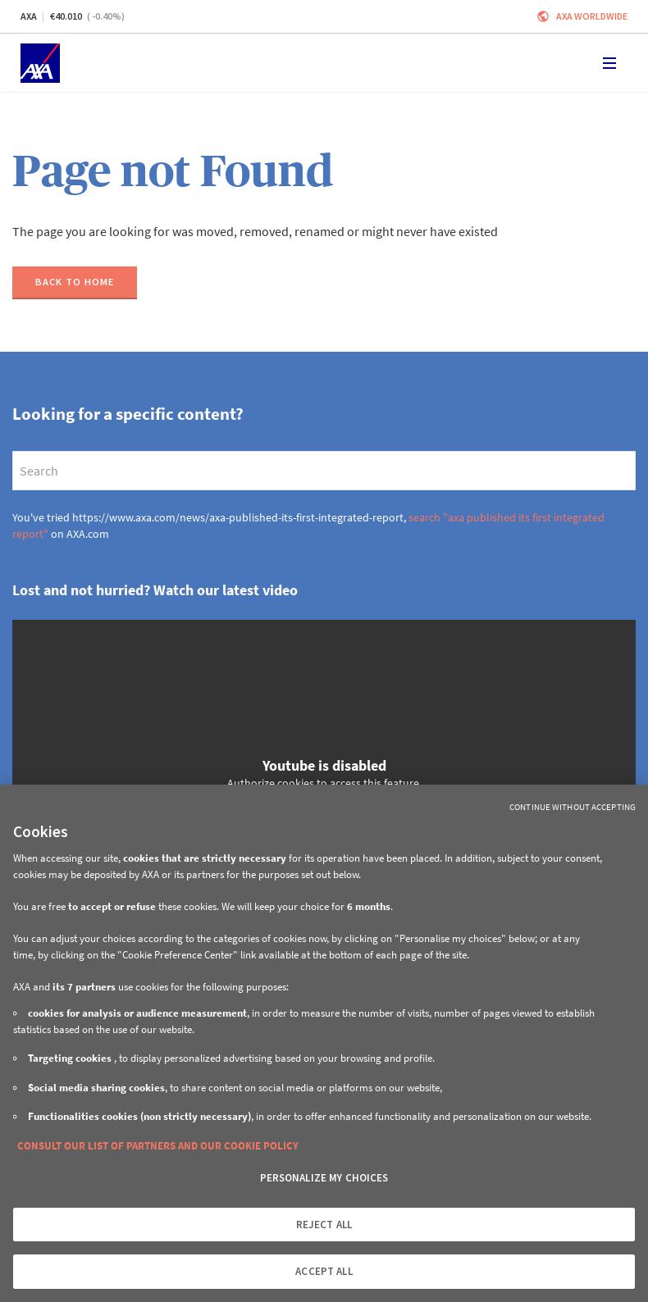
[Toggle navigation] (609, 63)
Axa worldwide (591, 16)
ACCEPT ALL (323, 1271)
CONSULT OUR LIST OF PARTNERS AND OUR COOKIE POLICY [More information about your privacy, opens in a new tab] (158, 1146)
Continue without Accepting (572, 807)
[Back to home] (74, 282)
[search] (324, 470)
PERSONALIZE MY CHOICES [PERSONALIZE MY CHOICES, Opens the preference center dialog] (324, 1178)
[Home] (40, 63)
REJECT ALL (324, 1224)
